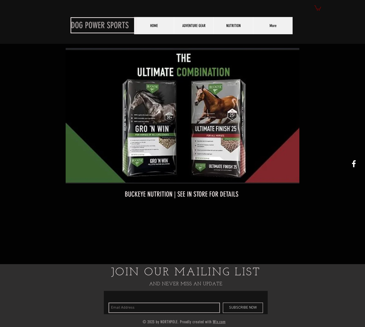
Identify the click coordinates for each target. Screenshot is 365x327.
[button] (317, 7)
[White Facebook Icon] (353, 163)
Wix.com (219, 321)
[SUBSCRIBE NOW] (243, 308)
